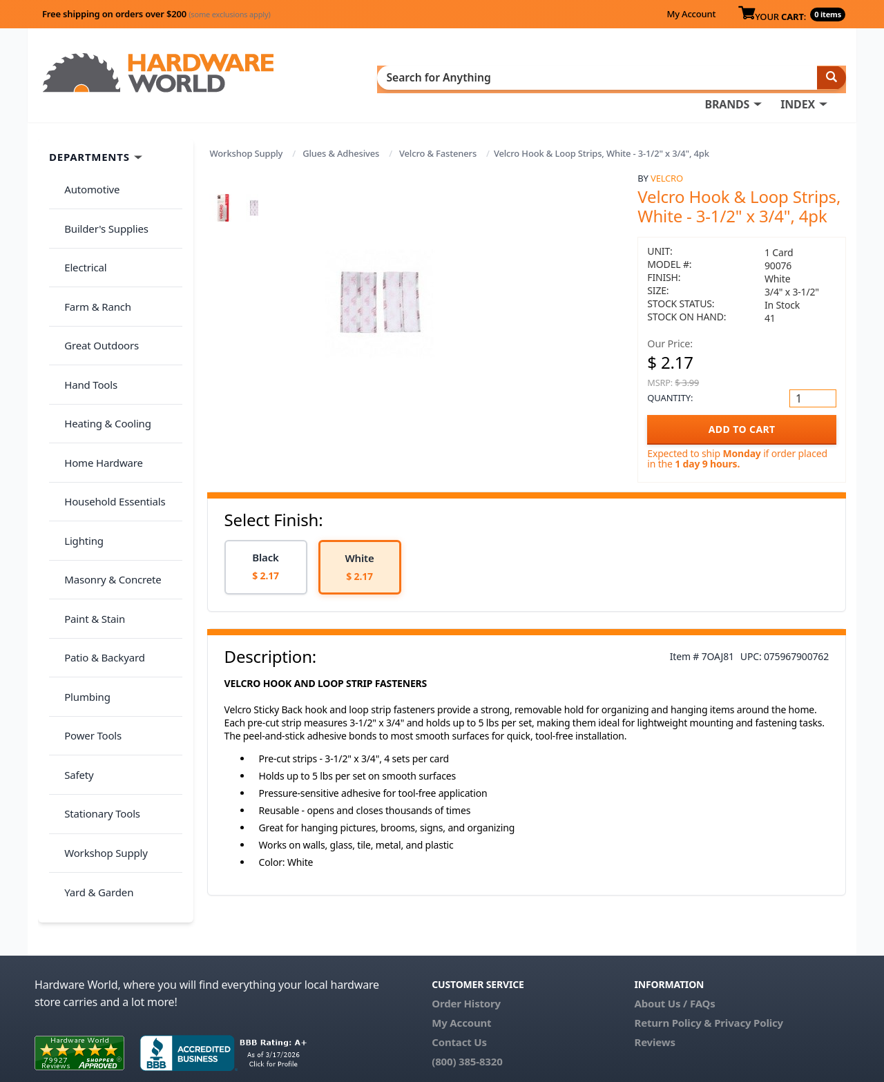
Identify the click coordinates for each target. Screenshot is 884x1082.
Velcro (667, 157)
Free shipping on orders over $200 (156, 14)
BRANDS (436, 76)
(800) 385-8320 (467, 1006)
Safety (71, 571)
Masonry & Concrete (105, 435)
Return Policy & (672, 967)
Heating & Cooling (100, 326)
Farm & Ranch (90, 244)
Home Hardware (96, 353)
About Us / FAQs (674, 948)
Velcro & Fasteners (438, 132)
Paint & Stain (87, 462)
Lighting (77, 407)
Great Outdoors (94, 271)
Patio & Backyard (97, 489)
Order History (466, 948)
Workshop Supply (246, 132)
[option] (265, 546)
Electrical (78, 217)
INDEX (507, 76)
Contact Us (459, 987)
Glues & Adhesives (340, 132)
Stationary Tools (95, 599)
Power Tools (86, 544)
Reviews (654, 987)
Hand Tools (83, 298)
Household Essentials (107, 380)
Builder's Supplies (99, 189)
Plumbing (80, 516)
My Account (690, 14)
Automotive (85, 162)
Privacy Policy (748, 967)
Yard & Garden (91, 653)
